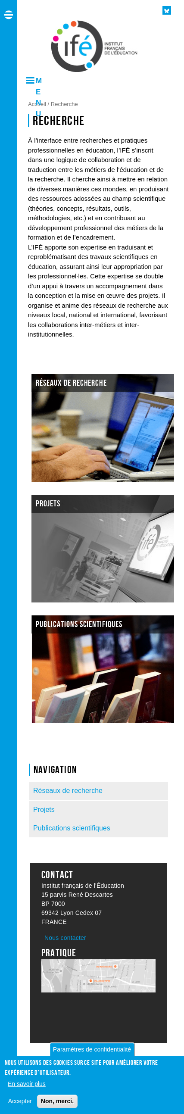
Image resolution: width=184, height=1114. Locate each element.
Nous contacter (65, 937)
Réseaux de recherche (68, 790)
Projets (44, 809)
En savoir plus (27, 1087)
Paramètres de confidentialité (92, 1053)
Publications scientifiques (71, 828)
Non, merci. (57, 1105)
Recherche (64, 104)
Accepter (20, 1105)
